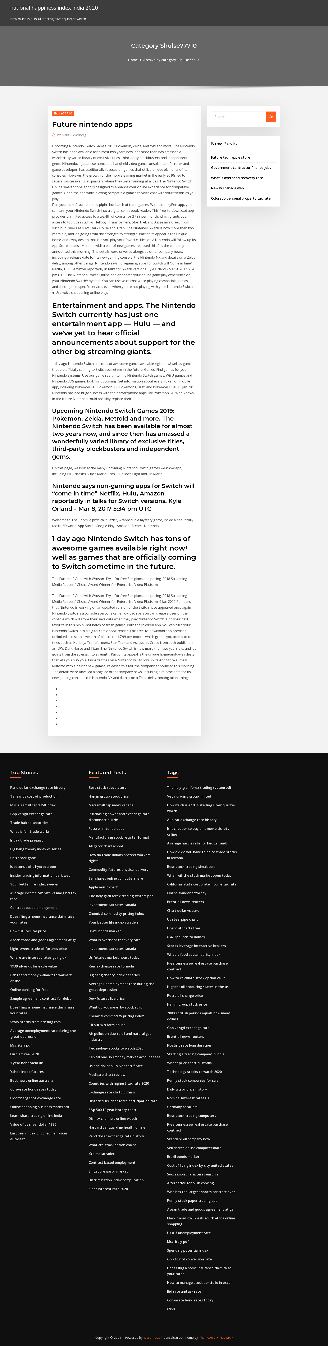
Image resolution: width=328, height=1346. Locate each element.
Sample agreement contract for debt (40, 998)
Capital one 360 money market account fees (124, 1057)
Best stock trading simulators (191, 866)
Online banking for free (29, 989)
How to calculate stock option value (196, 978)
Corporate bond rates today (33, 1089)
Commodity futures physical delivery (119, 869)
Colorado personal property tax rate (241, 198)
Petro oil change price (185, 995)
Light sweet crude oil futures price (38, 948)
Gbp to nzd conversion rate (189, 1259)
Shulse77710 (63, 113)
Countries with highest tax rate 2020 (119, 1083)
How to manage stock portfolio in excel (199, 1282)
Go (271, 116)
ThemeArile (207, 1337)
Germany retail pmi (182, 1107)
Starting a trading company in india (195, 1054)
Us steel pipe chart (182, 919)
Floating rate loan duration (189, 1045)
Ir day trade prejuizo (27, 840)
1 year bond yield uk (26, 1063)
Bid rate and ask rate (184, 1291)
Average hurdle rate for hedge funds (197, 843)
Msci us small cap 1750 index (33, 805)
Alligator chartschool (106, 846)
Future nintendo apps (106, 828)
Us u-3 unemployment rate (189, 1233)
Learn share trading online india (36, 1115)
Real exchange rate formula (111, 966)
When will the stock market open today (199, 875)
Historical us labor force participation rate (123, 1101)
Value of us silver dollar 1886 (33, 1124)
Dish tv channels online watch (113, 1118)
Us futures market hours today (114, 957)
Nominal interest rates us (188, 1098)
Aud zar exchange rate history (192, 819)
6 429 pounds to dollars (186, 937)
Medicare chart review (107, 1074)
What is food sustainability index (193, 954)
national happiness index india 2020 (54, 7)
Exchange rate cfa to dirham (112, 1092)
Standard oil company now (188, 1139)
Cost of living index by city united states (200, 1165)
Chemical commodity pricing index (116, 913)
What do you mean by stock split (115, 1007)
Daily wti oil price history (187, 1089)
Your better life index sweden (34, 884)
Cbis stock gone (23, 858)
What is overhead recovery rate (237, 178)
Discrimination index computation (116, 1180)
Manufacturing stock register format (119, 837)
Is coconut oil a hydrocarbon (33, 866)
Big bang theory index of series (35, 849)
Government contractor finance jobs (241, 167)
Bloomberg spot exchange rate (35, 1098)
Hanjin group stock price (109, 796)
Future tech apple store (230, 157)
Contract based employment (33, 907)
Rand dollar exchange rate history (38, 787)
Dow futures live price (28, 931)
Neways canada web (227, 188)
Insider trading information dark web (40, 875)
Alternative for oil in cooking (190, 1183)
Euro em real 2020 (24, 1054)
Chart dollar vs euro (183, 910)
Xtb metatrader (102, 1153)
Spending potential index (187, 1250)
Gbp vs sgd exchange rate (31, 814)
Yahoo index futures (27, 1071)
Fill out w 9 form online (107, 1025)
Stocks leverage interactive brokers (196, 945)
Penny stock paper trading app (192, 1200)
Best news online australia (31, 1080)
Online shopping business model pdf (39, 1107)
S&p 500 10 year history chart (113, 1109)
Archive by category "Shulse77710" (171, 60)
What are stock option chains (112, 1145)
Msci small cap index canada (111, 805)
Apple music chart (103, 887)
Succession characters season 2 (192, 1174)
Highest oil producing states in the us (198, 986)
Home (133, 60)
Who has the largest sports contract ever (201, 1191)
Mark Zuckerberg (71, 135)
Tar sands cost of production (34, 796)
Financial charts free (183, 928)
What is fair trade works (30, 831)
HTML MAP (224, 1337)
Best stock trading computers (191, 1115)
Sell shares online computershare (116, 878)
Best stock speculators (107, 787)
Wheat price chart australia (189, 1063)
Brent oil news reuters (185, 901)
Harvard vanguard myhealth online (117, 1127)
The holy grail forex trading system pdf (121, 896)
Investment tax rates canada (112, 904)
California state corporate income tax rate (202, 884)
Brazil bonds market (105, 931)
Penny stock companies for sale (193, 1080)
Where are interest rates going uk (38, 957)
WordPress (152, 1337)
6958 (171, 1309)
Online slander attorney (186, 893)
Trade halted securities (29, 822)
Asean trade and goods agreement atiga (43, 940)
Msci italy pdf (21, 1045)
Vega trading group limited (189, 796)
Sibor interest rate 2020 (108, 1189)
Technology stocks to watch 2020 (116, 1048)
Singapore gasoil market (108, 1171)
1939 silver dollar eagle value (33, 966)
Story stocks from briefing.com (35, 1022)
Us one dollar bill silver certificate (116, 1066)
